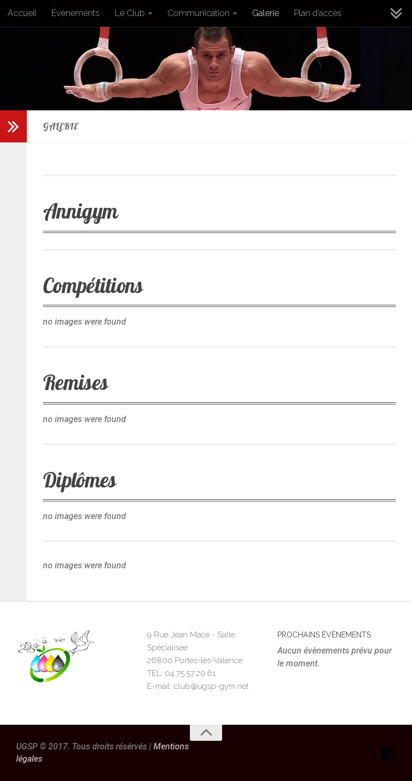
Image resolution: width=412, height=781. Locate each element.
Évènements (76, 13)
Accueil (22, 13)
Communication (198, 13)
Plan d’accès (318, 13)
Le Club (130, 13)
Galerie (265, 13)
